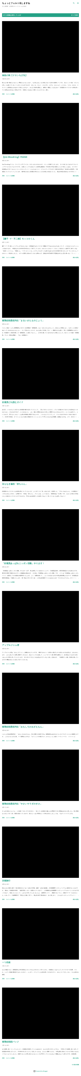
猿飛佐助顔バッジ (10, 1041)
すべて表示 (74, 15)
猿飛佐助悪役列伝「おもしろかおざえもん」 (23, 726)
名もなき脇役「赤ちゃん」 (14, 483)
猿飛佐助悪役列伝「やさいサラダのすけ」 (22, 803)
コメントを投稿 (10, 94)
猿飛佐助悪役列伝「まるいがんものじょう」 (23, 320)
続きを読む (76, 94)
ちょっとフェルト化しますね (16, 3)
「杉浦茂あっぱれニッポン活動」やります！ (23, 563)
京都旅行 (6, 880)
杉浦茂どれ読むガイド (12, 402)
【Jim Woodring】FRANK (14, 156)
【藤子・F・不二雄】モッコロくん (18, 238)
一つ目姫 (6, 962)
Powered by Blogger (40, 1071)
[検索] (74, 3)
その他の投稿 (75, 1064)
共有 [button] (3, 94)
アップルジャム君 (10, 645)
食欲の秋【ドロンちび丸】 (14, 75)
